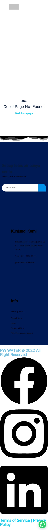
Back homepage (24, 113)
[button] (42, 524)
